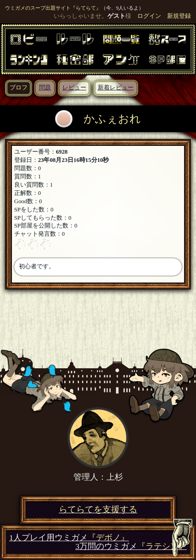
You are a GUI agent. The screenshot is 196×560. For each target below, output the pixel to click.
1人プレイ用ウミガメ (69, 537)
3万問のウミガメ (131, 546)
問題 (45, 87)
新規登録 (179, 16)
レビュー (74, 87)
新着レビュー (116, 87)
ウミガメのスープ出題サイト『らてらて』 (53, 8)
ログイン (149, 16)
